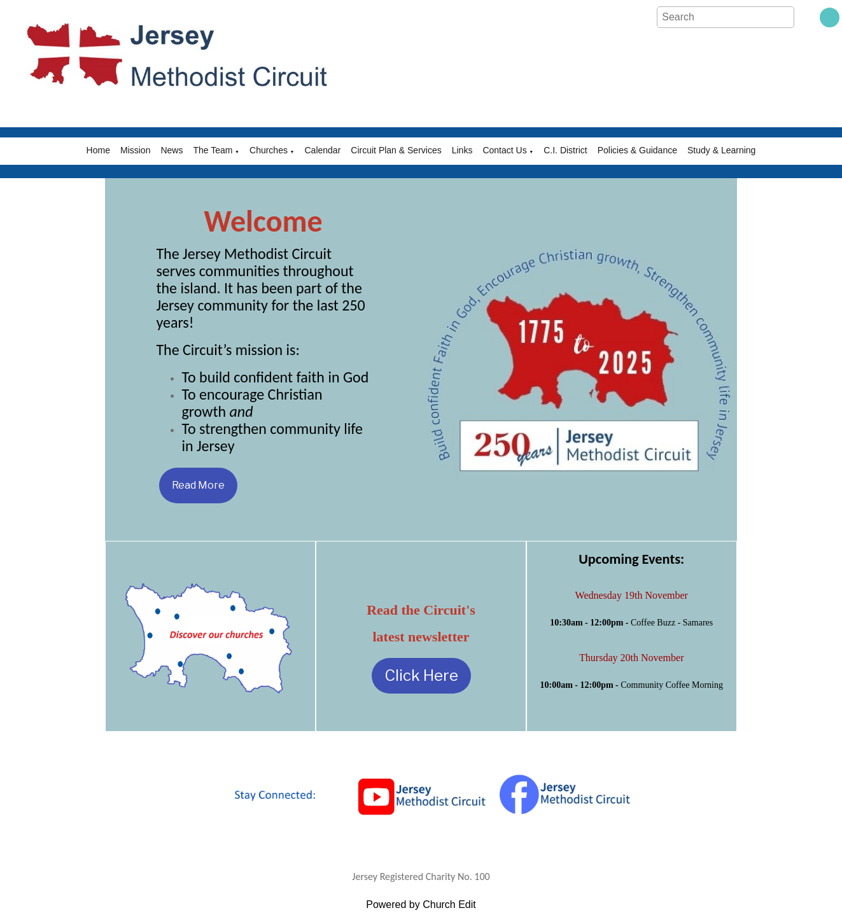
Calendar (323, 150)
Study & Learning (721, 150)
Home (98, 150)
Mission (135, 150)
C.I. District (565, 150)
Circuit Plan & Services (396, 150)
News (171, 150)
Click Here (421, 675)
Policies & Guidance (637, 150)
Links (462, 150)
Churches (268, 150)
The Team (212, 150)
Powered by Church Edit (421, 904)
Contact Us (504, 150)
